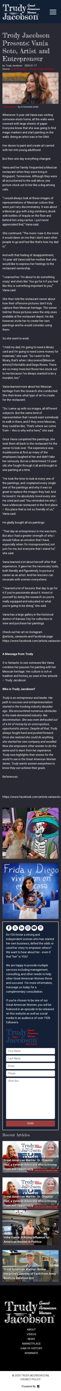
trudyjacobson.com (21, 12)
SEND (30, 1123)
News (31, 1339)
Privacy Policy (30, 1379)
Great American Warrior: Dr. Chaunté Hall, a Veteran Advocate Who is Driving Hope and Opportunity (30, 1165)
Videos (31, 1334)
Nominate (31, 1353)
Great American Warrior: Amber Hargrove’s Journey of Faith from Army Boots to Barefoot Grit (30, 1274)
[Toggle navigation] (53, 12)
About (31, 1329)
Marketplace (31, 1343)
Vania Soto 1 (10, 107)
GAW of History (31, 1348)
